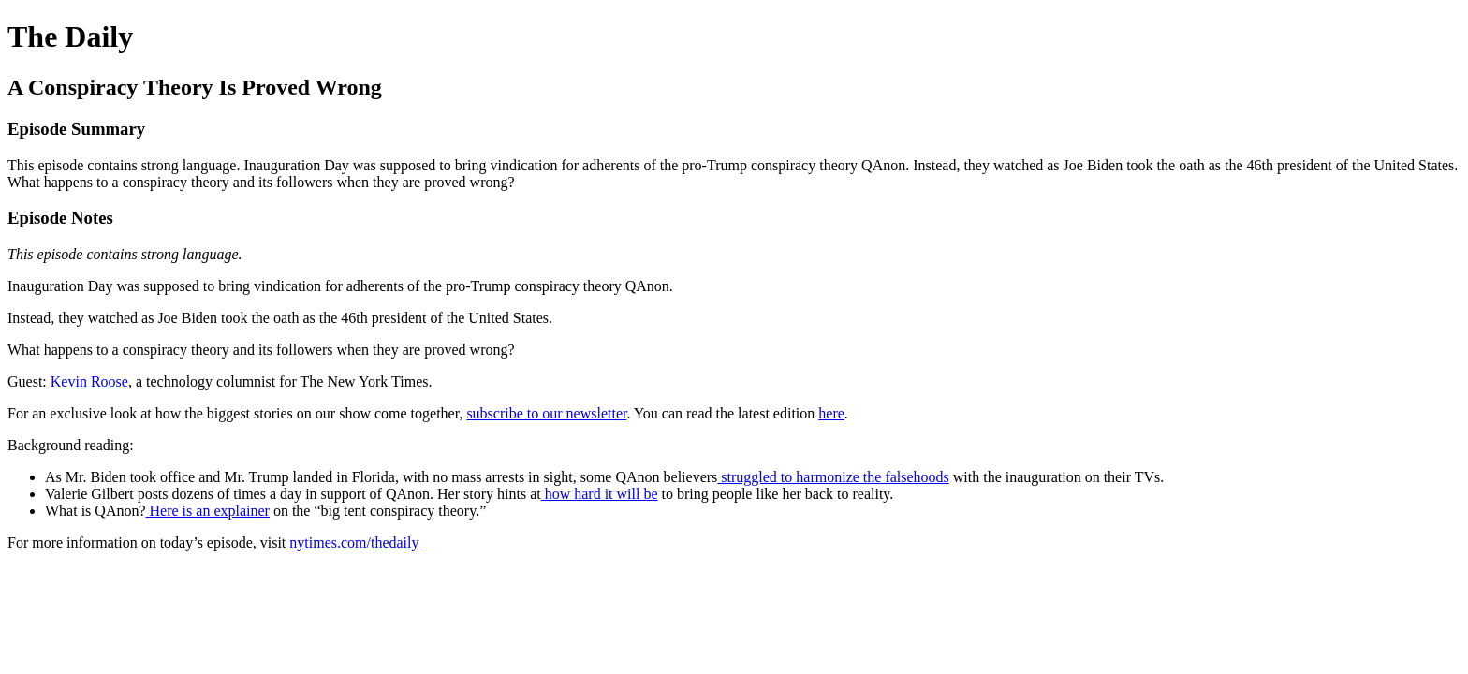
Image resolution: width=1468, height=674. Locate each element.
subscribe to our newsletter (546, 413)
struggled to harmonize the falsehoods (833, 477)
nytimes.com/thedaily (355, 542)
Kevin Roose (89, 381)
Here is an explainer (208, 511)
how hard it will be (599, 494)
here (831, 413)
